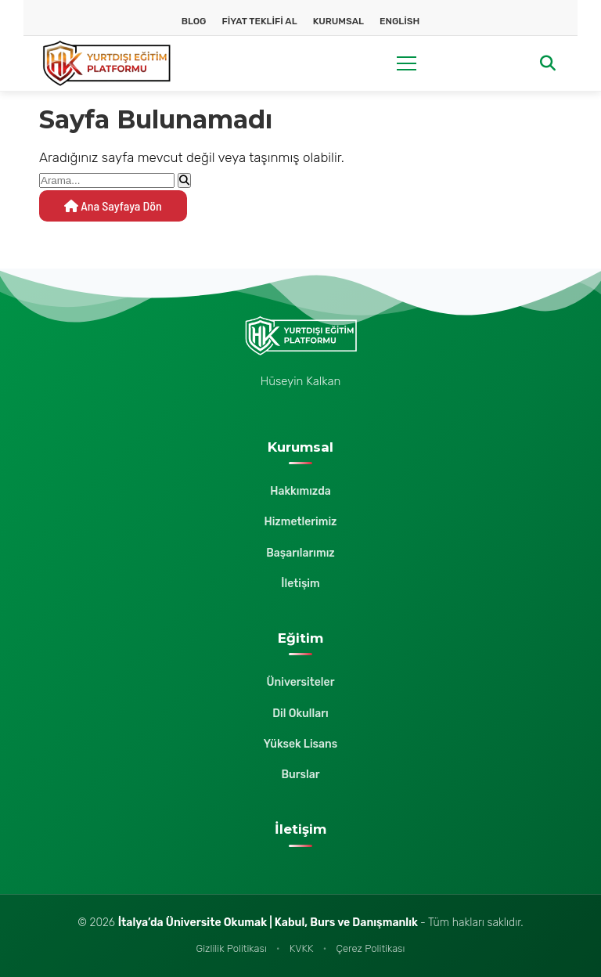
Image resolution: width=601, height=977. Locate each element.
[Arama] (548, 64)
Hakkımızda (300, 491)
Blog (194, 21)
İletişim (300, 583)
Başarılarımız (300, 553)
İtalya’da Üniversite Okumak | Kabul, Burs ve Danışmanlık (269, 922)
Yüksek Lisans (300, 744)
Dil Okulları (300, 713)
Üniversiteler (301, 682)
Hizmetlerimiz (300, 521)
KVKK (302, 948)
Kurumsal (338, 21)
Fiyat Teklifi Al (259, 21)
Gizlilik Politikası (231, 948)
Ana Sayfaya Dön (113, 205)
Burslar (300, 774)
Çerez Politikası (370, 948)
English (399, 21)
